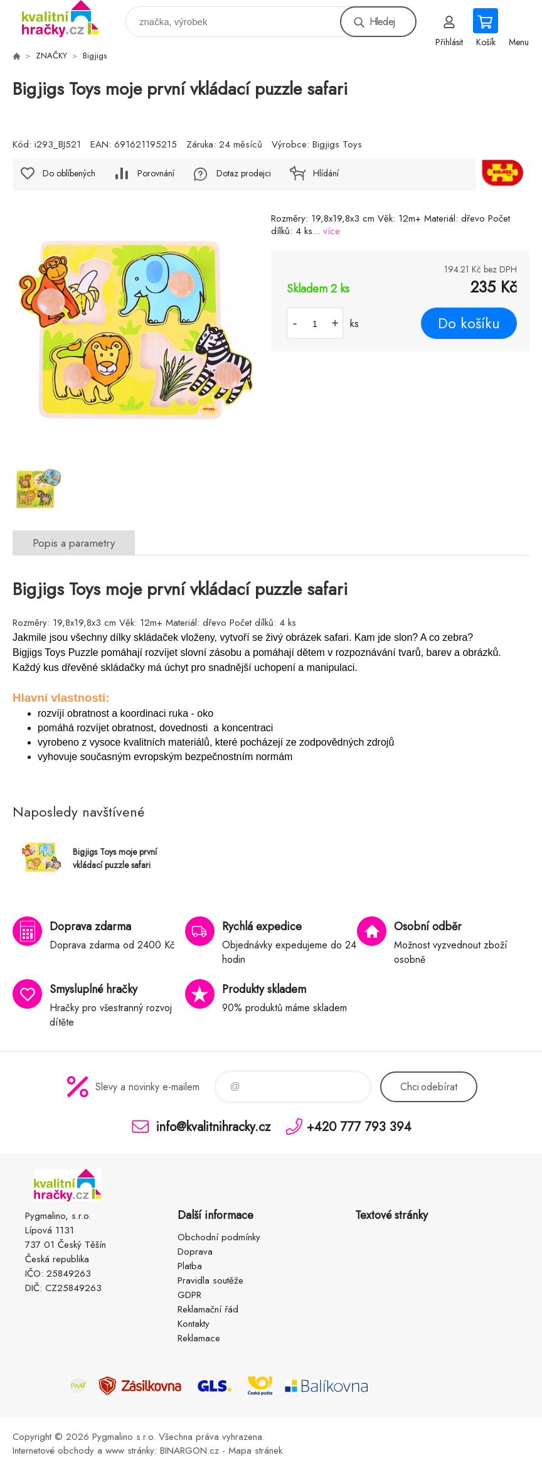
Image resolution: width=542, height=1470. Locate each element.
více (331, 231)
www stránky (129, 1450)
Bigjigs (95, 56)
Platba (190, 1266)
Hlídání (326, 173)
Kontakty (194, 1324)
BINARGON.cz (189, 1450)
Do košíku (469, 323)
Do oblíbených (69, 173)
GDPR (189, 1295)
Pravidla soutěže (210, 1280)
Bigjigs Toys (337, 144)
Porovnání (155, 173)
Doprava (195, 1251)
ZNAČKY (51, 56)
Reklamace (199, 1338)
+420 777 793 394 (359, 1126)
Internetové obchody (53, 1450)
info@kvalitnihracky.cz (213, 1126)
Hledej (382, 21)
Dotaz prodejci (243, 173)
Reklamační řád (208, 1309)
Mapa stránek (255, 1450)
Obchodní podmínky (219, 1237)
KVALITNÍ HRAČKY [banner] (68, 18)
